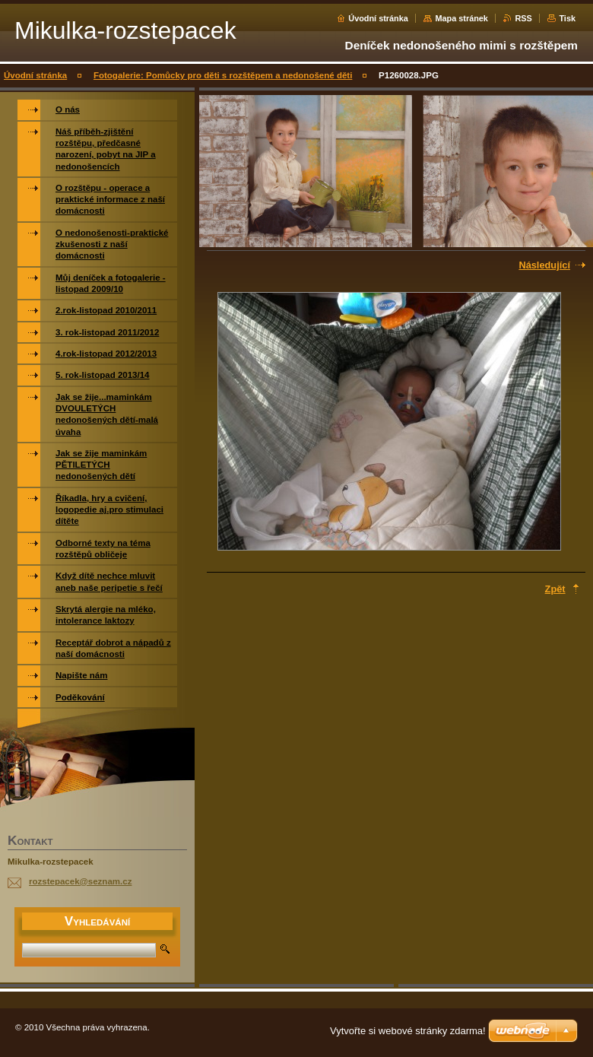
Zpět (555, 589)
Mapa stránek (461, 18)
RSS (523, 18)
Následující (544, 265)
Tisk (567, 18)
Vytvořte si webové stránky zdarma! (408, 1030)
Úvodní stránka (378, 18)
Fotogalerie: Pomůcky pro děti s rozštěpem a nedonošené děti (223, 75)
